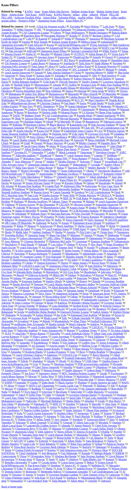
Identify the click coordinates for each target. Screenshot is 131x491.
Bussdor (45, 54)
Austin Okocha (24, 130)
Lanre (34, 462)
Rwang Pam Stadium (29, 186)
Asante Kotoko (9, 32)
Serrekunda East (10, 158)
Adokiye (94, 324)
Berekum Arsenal (78, 75)
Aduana (17, 278)
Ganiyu (60, 388)
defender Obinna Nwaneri (85, 302)
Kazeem (9, 287)
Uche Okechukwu (30, 176)
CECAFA (64, 204)
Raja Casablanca (58, 137)
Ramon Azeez (41, 192)
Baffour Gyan (89, 345)
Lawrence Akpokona (114, 81)
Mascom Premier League (42, 180)
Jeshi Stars (7, 330)
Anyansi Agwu (46, 57)
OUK (48, 69)
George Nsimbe (26, 305)
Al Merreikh (34, 69)
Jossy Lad (6, 299)
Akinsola (6, 428)
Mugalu (122, 459)
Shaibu (58, 232)
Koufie (91, 247)
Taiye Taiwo (45, 293)
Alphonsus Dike (72, 186)
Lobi (28, 38)
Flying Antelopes (99, 44)
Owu (4, 351)
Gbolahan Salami (32, 121)
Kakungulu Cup (78, 124)
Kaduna (43, 97)
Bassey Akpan (9, 170)
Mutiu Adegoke (77, 324)
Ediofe (24, 361)
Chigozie (101, 339)
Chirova (5, 253)
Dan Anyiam (16, 51)
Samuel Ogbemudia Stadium (64, 189)
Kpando (86, 453)
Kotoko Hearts (62, 78)
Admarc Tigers (60, 201)
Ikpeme (71, 330)
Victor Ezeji (118, 54)
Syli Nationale (54, 256)
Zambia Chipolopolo (16, 370)
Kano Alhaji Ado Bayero (55, 11)
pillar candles (118, 17)
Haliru (4, 124)
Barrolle (96, 404)
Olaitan (71, 244)
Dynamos (49, 216)
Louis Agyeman (60, 336)
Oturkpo (116, 422)
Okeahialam (90, 272)
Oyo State (6, 272)
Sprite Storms (72, 250)
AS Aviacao (48, 247)
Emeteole (119, 290)
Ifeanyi (83, 281)
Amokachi (69, 63)
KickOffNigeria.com (12, 465)
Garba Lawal (66, 66)
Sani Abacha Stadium (58, 72)
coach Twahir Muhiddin (44, 327)
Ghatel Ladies (118, 308)
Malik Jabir (22, 232)
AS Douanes (38, 345)
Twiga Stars (106, 232)
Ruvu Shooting (101, 355)
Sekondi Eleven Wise (38, 78)
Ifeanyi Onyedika (30, 170)
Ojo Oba (97, 69)
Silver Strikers (49, 109)
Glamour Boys (36, 398)
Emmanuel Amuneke (12, 127)
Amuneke (16, 351)
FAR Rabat (82, 198)
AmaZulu (112, 253)
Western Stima (101, 149)
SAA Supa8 (56, 477)
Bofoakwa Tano (31, 158)
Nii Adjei (80, 437)
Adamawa (52, 355)
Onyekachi (106, 394)
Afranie (57, 84)
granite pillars (8, 20)
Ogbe (48, 394)
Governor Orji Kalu (99, 134)
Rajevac (40, 459)
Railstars (19, 201)
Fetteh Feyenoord (10, 149)
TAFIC (16, 115)
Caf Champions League (18, 60)
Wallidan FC (98, 465)
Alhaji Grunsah (38, 422)
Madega (43, 305)
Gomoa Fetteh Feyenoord (29, 450)
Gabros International (31, 238)
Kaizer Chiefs (114, 416)
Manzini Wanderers (93, 118)
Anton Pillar (49, 17)
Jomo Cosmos (22, 302)
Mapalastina (72, 253)
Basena (59, 155)
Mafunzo (75, 235)
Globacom (117, 398)
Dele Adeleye (45, 431)
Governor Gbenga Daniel (83, 394)
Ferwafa (73, 388)
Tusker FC (7, 57)
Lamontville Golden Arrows (41, 425)
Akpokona (29, 97)
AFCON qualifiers (118, 219)
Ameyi (85, 355)
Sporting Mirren (94, 72)
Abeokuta (43, 87)
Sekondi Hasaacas (15, 48)
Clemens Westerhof (34, 241)
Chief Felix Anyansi (106, 425)
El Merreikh (58, 97)
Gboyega (47, 391)
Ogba (110, 477)
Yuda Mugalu (59, 480)
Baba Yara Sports (25, 167)
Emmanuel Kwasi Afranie (87, 223)
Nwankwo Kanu (10, 256)
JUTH (85, 35)
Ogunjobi (10, 75)
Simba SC (31, 54)
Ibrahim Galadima (11, 262)
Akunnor (51, 416)
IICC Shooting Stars (12, 195)
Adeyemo (106, 272)
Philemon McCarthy (60, 241)
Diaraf (97, 161)
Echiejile (43, 440)
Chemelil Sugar (65, 176)
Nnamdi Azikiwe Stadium (15, 192)
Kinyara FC (7, 419)
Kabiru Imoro (68, 407)
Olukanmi (10, 315)
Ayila (59, 468)
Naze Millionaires (75, 32)
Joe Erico (30, 373)
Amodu (122, 69)
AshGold (32, 51)
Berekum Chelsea (36, 124)
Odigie (74, 296)
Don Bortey (115, 401)
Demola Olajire (13, 471)
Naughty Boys (109, 143)
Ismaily (97, 57)
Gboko (29, 262)
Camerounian (8, 456)
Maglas (27, 290)
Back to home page (11, 486)
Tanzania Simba (75, 290)
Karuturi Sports (91, 173)
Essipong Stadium (32, 281)
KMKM (119, 453)
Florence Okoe (100, 450)
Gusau (37, 229)
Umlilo (5, 296)
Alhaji (20, 308)
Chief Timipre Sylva (93, 474)
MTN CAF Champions (41, 385)
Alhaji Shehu (75, 440)
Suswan (57, 410)
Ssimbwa (110, 223)
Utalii (27, 143)
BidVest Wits (8, 342)
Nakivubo (31, 401)
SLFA (8, 333)
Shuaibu (114, 167)
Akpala (51, 361)
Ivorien (41, 474)
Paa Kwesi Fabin (37, 465)
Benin (50, 302)
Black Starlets (66, 382)
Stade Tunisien (74, 410)
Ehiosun (82, 91)
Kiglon (84, 269)
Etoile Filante (115, 327)
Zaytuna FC (20, 152)
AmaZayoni (46, 226)
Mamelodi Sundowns (104, 376)
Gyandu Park (52, 186)
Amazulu (64, 164)
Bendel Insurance (98, 32)
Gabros (57, 32)
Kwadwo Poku (119, 447)
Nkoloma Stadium (64, 364)
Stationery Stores (48, 373)
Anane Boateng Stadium (14, 134)
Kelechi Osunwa (112, 305)
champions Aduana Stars (41, 164)
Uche (26, 336)
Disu (61, 106)
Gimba (34, 382)
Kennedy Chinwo (10, 373)
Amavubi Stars (61, 140)
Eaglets (117, 296)
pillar (85, 14)
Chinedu (95, 281)
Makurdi (44, 140)
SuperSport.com (10, 121)
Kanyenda (58, 440)
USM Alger (91, 361)
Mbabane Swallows (68, 173)
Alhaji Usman (23, 367)
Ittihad (98, 444)
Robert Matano (60, 210)
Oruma (113, 262)
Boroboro (33, 112)
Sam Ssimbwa (119, 367)
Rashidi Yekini (22, 84)
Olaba (95, 305)
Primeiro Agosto (116, 130)
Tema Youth (25, 75)
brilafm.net (59, 308)
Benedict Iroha (38, 407)
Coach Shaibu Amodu (59, 284)
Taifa (110, 437)
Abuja (52, 146)
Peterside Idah (85, 379)
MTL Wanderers (46, 106)
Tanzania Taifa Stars (33, 434)
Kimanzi (30, 173)
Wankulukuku (62, 100)
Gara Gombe (65, 278)
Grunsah (67, 422)
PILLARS (6, 17)
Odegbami (20, 213)
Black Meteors (58, 124)
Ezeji (31, 127)
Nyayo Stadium (9, 290)
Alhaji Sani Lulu (85, 422)
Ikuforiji (86, 447)
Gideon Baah (94, 370)
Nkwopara (115, 351)
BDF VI (57, 404)
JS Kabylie (41, 60)
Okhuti (95, 278)
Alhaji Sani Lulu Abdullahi (108, 333)
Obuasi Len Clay (47, 127)
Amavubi (79, 140)
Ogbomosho (96, 238)
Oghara (90, 183)
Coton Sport (61, 69)
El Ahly (43, 428)
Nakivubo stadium (26, 155)
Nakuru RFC (40, 287)
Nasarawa (94, 38)
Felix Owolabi (82, 213)
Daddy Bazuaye (74, 370)
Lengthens (87, 180)
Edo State (65, 416)
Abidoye (73, 459)
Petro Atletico (37, 137)
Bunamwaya (92, 121)
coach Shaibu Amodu (24, 140)
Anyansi (55, 60)
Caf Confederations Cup (105, 471)
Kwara (50, 44)
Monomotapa (41, 84)
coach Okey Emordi (38, 339)
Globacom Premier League (90, 29)
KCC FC (79, 100)
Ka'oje (54, 223)
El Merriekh (64, 121)
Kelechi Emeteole (70, 127)
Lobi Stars (108, 26)
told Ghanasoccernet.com (74, 450)
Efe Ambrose (70, 342)
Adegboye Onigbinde (114, 216)
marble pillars (85, 17)
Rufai (80, 247)
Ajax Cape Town (110, 186)
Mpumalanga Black (92, 477)
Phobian (82, 382)
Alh (113, 385)
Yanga (124, 51)
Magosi (31, 226)
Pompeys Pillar (26, 20)
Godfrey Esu (88, 342)
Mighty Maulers (10, 444)
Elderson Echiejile (38, 275)
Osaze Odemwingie (71, 170)
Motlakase (7, 137)
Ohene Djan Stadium (109, 112)
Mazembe (73, 94)
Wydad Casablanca (92, 259)
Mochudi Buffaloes (51, 401)
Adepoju (6, 302)
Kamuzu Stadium (100, 241)
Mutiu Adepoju (37, 48)
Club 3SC (89, 127)
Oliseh (49, 121)
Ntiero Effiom (64, 431)
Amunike (25, 342)
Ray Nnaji (96, 244)
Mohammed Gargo (11, 401)
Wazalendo (104, 183)
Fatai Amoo (38, 66)
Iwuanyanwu (91, 189)
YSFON (21, 137)
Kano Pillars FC (75, 20)
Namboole (100, 146)
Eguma (26, 41)
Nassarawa (123, 232)
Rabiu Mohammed (75, 238)
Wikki (67, 38)
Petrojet (100, 275)
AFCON (18, 440)
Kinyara (17, 183)
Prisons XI (97, 158)
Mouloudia (24, 404)
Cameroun (114, 474)
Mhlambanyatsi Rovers (23, 103)
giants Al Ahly (51, 198)
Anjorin (113, 213)
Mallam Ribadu (102, 453)
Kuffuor (98, 416)
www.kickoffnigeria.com (15, 364)
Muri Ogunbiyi (96, 100)
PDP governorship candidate (93, 364)
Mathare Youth (33, 115)
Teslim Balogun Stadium (25, 81)
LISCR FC (98, 327)
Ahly (94, 75)
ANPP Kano (45, 14)
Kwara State (25, 459)
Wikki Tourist (109, 51)
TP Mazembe (109, 94)
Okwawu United (82, 204)
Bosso (20, 112)
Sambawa (72, 477)
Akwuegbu (7, 321)
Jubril (22, 394)
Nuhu (4, 391)
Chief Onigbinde (28, 453)
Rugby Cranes (84, 367)
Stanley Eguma (90, 81)
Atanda (44, 210)
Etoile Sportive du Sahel (104, 382)
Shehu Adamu (110, 278)
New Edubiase (53, 91)
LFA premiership (44, 290)
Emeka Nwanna (10, 348)
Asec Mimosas (23, 161)
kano (37, 11)
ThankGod (45, 155)
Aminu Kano (16, 14)
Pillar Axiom (102, 17)
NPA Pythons (65, 376)
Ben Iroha (123, 72)
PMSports (110, 370)
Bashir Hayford (21, 284)
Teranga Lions (89, 84)
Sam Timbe (50, 170)
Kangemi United (113, 173)
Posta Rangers (79, 158)
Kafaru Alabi (43, 75)
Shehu (49, 468)
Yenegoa (38, 284)
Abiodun (89, 401)
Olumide (60, 394)
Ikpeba (19, 78)
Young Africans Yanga (38, 183)
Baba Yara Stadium (110, 84)
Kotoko (73, 35)
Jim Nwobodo (95, 256)
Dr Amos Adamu (120, 330)
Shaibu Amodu (57, 324)
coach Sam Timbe (14, 398)
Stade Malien (102, 63)
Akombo (6, 161)
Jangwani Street (101, 293)
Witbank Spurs (38, 213)
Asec (72, 351)
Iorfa (93, 106)
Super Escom (8, 247)
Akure (10, 385)
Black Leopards (67, 152)
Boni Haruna (82, 348)
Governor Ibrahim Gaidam (63, 474)
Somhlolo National (38, 308)
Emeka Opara (80, 327)
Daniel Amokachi (105, 115)
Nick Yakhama (96, 336)
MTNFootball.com (53, 259)
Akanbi (65, 327)
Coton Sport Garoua (72, 462)
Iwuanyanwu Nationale (58, 29)
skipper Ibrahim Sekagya (29, 416)
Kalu (19, 413)
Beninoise (31, 471)
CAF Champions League (35, 32)
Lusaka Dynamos (56, 351)
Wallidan (17, 124)
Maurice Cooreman (23, 293)
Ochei (78, 72)
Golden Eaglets (9, 106)
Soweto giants (57, 345)
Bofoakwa (85, 275)
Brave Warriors (54, 143)
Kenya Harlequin (38, 253)
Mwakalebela (61, 321)
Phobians (80, 38)
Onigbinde (94, 290)
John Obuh (116, 146)
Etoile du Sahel (9, 41)
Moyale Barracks (69, 118)
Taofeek (119, 348)
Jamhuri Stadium (41, 232)
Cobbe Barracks (95, 391)
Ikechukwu (11, 244)
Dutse (23, 456)
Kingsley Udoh (68, 269)
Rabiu (20, 226)
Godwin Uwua (121, 229)
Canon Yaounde (61, 192)
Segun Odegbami (77, 106)
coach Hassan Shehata (60, 434)
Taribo (58, 219)
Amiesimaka (46, 173)
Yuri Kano (31, 14)
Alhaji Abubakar (98, 176)
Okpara (96, 434)
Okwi (69, 468)
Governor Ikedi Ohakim (53, 447)
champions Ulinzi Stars (62, 266)
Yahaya (117, 299)
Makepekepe (80, 164)
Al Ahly (5, 84)
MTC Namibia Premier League (79, 373)
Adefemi (70, 281)
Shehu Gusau (85, 226)
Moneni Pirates (69, 112)
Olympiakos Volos (41, 456)
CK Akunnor (96, 437)
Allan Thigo (79, 321)
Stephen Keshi (80, 305)
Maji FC (112, 275)
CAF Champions (14, 69)
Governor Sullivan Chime (113, 284)
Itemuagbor (16, 480)
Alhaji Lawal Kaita (11, 425)
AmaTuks (20, 333)
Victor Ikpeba (8, 176)
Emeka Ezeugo (50, 195)
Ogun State (7, 305)
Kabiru (81, 176)
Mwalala (103, 422)
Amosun (36, 296)
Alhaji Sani (103, 296)
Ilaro (112, 419)
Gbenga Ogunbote (117, 238)
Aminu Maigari (43, 315)
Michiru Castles (110, 345)
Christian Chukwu (50, 103)
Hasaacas (54, 63)
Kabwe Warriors (83, 78)
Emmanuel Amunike (77, 471)
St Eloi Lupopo (23, 250)
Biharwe (9, 219)
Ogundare (102, 468)
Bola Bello (117, 388)
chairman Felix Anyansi (14, 66)
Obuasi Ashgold (88, 287)
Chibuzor (10, 204)
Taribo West (47, 376)
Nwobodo (87, 296)
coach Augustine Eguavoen (113, 201)
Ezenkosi (80, 192)
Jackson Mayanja (34, 118)
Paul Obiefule (82, 416)
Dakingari (101, 447)
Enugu (65, 223)
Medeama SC (20, 296)
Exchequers (117, 373)
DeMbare (112, 155)
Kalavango (91, 186)
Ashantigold (107, 41)
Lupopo (98, 155)
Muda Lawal (51, 318)
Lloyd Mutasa (116, 456)
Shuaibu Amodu (74, 256)
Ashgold (55, 38)
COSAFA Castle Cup (33, 266)
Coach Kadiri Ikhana (64, 87)
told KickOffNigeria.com (72, 44)
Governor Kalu (19, 318)
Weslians (121, 394)
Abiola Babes (91, 250)
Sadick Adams (101, 312)
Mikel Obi (58, 275)
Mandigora (50, 269)
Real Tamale (41, 41)
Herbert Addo (49, 112)
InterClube (75, 398)
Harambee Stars (120, 60)
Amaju (29, 474)
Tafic (64, 318)
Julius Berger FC (98, 54)
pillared (94, 14)
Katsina (51, 450)
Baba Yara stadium (81, 444)
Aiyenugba (26, 315)
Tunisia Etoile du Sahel (17, 229)
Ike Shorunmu (47, 204)
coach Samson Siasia (78, 155)
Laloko (51, 152)
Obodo (62, 361)
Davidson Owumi (105, 152)
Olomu (90, 170)
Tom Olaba (7, 404)
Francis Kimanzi (90, 216)
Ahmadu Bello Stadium (29, 272)
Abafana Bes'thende (66, 456)
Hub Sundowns (121, 44)
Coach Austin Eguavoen (39, 413)
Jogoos (111, 87)
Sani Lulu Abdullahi (96, 398)
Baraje (16, 143)
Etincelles (55, 333)
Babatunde (7, 312)
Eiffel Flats (35, 394)
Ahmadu (65, 425)
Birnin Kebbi (64, 437)
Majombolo (52, 272)
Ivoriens (27, 348)
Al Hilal (100, 226)
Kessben (117, 63)
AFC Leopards (80, 69)
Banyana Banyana (60, 213)
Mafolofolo (83, 376)
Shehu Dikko (73, 401)
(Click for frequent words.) (51, 26)
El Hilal (54, 422)
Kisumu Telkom (73, 183)
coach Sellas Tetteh (102, 428)
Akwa (51, 66)
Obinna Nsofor (69, 109)
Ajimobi (92, 480)
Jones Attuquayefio (52, 330)
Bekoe (90, 462)
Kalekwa (62, 302)
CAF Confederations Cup (59, 115)
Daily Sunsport (96, 219)
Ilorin (86, 293)
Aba (98, 358)
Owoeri (85, 149)
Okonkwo (101, 308)
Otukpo (72, 275)
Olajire (104, 287)
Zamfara (73, 345)
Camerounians (33, 278)
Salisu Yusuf (84, 66)
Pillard (103, 14)
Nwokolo (78, 419)
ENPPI (8, 382)
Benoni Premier (52, 370)
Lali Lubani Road (114, 358)
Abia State (110, 404)
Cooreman (81, 241)
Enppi (8, 450)
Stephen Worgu (121, 312)
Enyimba (75, 26)
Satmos (88, 235)
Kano (36, 321)
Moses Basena (38, 333)
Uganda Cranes (25, 57)
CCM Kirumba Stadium (85, 210)
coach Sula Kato (29, 247)
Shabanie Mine (9, 266)
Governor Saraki (113, 302)
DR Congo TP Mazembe (18, 223)
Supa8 (48, 388)
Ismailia (67, 367)
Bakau (60, 167)
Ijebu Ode (6, 130)
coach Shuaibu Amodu (26, 198)
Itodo (52, 459)
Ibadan (108, 434)
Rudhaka (36, 388)
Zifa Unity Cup (87, 232)
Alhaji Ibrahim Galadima (38, 149)
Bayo (82, 351)
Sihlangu (6, 189)
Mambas (114, 339)
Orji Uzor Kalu (71, 272)
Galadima (119, 134)
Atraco (5, 115)
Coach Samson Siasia (57, 229)
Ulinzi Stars (25, 100)
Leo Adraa (57, 244)
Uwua (57, 183)
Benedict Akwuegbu (16, 462)
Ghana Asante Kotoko (48, 348)
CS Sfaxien (88, 112)
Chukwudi (23, 287)
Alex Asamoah (111, 250)
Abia (59, 290)
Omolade (21, 299)
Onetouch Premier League (74, 312)
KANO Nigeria (62, 14)
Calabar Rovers (77, 97)
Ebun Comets (40, 336)
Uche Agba (78, 134)
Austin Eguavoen (14, 109)
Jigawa (5, 293)
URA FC (19, 180)
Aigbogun (41, 223)
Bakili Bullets (103, 78)
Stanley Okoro (112, 164)
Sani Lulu (33, 195)
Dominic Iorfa (60, 134)
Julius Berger (45, 167)
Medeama (105, 106)
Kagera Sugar (77, 207)
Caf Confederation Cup (112, 127)
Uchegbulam (104, 180)
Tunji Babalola (47, 444)
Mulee (55, 342)
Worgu (100, 235)
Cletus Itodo (97, 91)
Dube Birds (48, 382)
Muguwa (6, 210)
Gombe (125, 66)
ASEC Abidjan (52, 358)
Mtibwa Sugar (89, 41)
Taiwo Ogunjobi (74, 219)
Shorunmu (7, 226)
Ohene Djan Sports (66, 149)
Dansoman (86, 152)
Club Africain (35, 44)
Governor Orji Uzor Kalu (15, 269)
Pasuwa (74, 447)
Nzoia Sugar (67, 146)
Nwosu (46, 364)
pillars (76, 14)
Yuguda (35, 318)
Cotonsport (123, 57)
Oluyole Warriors (68, 81)
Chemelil (124, 226)
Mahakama (15, 94)
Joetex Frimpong (108, 342)
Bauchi (20, 275)
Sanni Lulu (29, 444)
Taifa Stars (85, 63)
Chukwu (32, 109)
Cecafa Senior (49, 462)
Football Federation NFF (78, 358)
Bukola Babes (119, 32)
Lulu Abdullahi (60, 305)
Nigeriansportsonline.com (35, 379)
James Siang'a (80, 262)
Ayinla (20, 312)
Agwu (93, 229)
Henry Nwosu (32, 216)
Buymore (34, 207)
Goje (35, 364)
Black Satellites (65, 226)
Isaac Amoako (9, 361)
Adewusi (106, 480)
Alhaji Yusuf (113, 259)
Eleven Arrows (27, 204)
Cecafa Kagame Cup (80, 308)
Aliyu (104, 330)
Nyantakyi (36, 299)
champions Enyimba (12, 44)
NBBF (110, 72)
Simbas (93, 207)
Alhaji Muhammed (63, 379)
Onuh (117, 192)
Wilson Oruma (119, 468)
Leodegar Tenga (88, 330)
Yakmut (105, 229)
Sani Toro (27, 106)
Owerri (109, 57)
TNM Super (79, 229)
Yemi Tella (69, 195)
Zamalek (56, 253)
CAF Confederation (99, 192)
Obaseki (50, 278)
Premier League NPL (56, 158)
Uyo (23, 407)
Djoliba (105, 431)
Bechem (106, 315)
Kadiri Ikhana (12, 35)
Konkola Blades (34, 351)
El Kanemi (41, 38)
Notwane (85, 161)
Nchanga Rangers (99, 97)
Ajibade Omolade (81, 318)
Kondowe (78, 336)
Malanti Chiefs (62, 54)
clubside (20, 207)
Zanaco (69, 91)
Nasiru (64, 262)
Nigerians (82, 278)
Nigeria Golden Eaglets (36, 410)
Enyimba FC (115, 29)
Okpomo (56, 428)
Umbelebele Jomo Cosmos (78, 130)
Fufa (81, 266)
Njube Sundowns (67, 216)
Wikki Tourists (25, 29)
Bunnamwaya (56, 94)
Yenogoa (17, 474)
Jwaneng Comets (32, 256)
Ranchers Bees (32, 35)
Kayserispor (7, 459)
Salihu (63, 444)
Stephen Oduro (65, 413)
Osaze (122, 124)
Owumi (38, 143)
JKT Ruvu (69, 60)
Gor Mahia (73, 48)
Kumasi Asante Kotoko (64, 41)
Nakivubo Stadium (27, 330)
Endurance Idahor (85, 284)
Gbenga (38, 302)
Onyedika (6, 207)
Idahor (67, 348)
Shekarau (6, 355)
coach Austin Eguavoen (18, 72)
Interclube (76, 391)
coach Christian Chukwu (29, 355)
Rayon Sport (98, 262)
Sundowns (98, 198)
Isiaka (36, 269)
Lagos (96, 413)
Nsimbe (118, 431)
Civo (100, 130)
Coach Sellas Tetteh (64, 339)
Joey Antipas (61, 419)
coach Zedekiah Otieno (77, 333)
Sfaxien (30, 87)
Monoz (18, 87)
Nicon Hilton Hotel (55, 296)
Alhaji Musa (77, 480)
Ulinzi (78, 121)
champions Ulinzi (24, 431)
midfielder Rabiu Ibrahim (42, 312)
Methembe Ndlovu (51, 471)
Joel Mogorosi (49, 453)
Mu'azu (9, 388)
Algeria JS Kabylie (86, 431)
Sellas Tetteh (43, 419)
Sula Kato (40, 477)
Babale (46, 321)
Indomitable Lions (93, 253)
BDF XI (67, 198)
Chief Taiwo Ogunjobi (47, 367)
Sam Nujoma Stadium (93, 456)
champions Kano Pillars (51, 20)
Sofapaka (60, 75)
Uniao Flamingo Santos (18, 477)
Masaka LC (121, 106)
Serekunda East (56, 398)
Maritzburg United (102, 407)
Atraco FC (70, 465)
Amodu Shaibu (9, 281)
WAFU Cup (108, 48)
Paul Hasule (27, 244)
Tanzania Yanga (36, 235)
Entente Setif (66, 247)
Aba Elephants (116, 118)
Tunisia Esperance (47, 262)
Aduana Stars (90, 48)
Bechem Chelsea (101, 35)
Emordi (39, 72)
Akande (35, 370)
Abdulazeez (85, 339)
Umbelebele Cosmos (77, 428)
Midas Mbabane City (112, 207)
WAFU (112, 91)
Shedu (8, 232)
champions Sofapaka (67, 293)
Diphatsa (102, 385)
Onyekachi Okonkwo (109, 170)
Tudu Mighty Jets (91, 459)
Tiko (126, 474)
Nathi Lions (113, 158)
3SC (39, 29)
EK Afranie (7, 186)
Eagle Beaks (97, 103)
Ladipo (30, 440)
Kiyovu (83, 244)
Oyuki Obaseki (9, 434)
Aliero (53, 407)
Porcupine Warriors (54, 35)
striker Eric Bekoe (35, 94)
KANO (29, 11)
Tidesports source (112, 121)
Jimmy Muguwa (106, 379)
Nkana (37, 437)
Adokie (50, 161)
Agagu (83, 465)
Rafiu (112, 226)
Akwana (107, 324)
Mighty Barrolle (97, 167)
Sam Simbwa (95, 266)
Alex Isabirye (34, 468)
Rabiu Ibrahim (97, 351)
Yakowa (83, 404)
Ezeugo (52, 118)
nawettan (77, 201)
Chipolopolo (88, 109)
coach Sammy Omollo (28, 358)
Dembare (56, 465)
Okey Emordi (90, 94)
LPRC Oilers (53, 238)
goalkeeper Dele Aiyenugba (29, 324)
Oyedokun (22, 345)
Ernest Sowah (105, 462)
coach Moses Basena (12, 376)
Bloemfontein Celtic (54, 207)
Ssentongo (83, 413)
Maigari (110, 69)
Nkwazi (32, 376)
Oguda (49, 437)
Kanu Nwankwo (115, 244)
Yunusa (108, 413)
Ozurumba (37, 152)
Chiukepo (22, 388)
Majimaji (6, 167)
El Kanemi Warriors (106, 66)
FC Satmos (120, 293)
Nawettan (19, 253)
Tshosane (21, 422)
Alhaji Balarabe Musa (63, 287)
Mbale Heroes (43, 100)
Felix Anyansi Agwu (12, 164)
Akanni (118, 183)
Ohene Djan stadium (97, 410)
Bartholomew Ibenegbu (26, 259)
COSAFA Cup (69, 355)
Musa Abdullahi (96, 140)
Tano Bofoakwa (94, 440)
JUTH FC (79, 54)
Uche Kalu (49, 81)
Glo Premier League (16, 63)
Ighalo (117, 269)
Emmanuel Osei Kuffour (84, 315)
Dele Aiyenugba (21, 437)
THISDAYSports (10, 146)
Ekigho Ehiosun (67, 161)
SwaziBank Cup (114, 161)
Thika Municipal (101, 269)
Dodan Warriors (87, 195)
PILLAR (114, 14)
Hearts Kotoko (110, 189)
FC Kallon (71, 84)
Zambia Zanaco (110, 361)
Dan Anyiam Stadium (103, 124)
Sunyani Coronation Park (84, 51)
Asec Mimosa (12, 241)
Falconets (99, 213)
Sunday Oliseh (54, 281)
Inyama (84, 407)
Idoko (110, 256)
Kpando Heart (84, 115)
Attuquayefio (25, 219)
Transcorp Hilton (96, 419)
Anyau (38, 161)
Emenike (21, 382)
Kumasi (110, 459)
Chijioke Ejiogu (102, 348)
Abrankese (7, 308)
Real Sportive (109, 75)
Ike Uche (62, 315)
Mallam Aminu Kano (82, 11)
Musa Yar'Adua (57, 235)
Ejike (20, 468)
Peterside (88, 385)
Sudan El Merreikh (25, 210)
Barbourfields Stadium (48, 250)
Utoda (101, 401)
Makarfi (16, 391)
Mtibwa (48, 176)
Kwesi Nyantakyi (70, 299)
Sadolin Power (85, 468)
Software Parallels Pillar (27, 17)
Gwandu (95, 164)
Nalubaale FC (41, 404)
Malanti (90, 201)
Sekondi (42, 244)
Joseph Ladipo (40, 134)
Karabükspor (41, 342)
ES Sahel (72, 259)
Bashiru (5, 447)
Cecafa (71, 143)
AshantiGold (56, 48)
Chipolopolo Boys (25, 428)
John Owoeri (106, 137)
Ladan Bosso (38, 63)
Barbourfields (36, 189)
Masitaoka (82, 434)
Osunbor (70, 404)
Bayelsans (61, 391)
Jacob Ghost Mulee (34, 146)
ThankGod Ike (81, 57)
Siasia (83, 103)
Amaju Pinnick (82, 425)
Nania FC (112, 440)
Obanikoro (101, 367)
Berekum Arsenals (114, 38)
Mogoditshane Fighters (14, 327)
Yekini (56, 130)
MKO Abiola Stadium (83, 137)
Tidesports (112, 266)
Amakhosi (51, 299)
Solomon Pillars (67, 17)
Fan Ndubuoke (69, 453)
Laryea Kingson (10, 336)
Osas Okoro (84, 146)
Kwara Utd (43, 130)
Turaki (103, 373)
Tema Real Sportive (25, 447)
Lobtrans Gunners (109, 247)
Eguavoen (63, 57)
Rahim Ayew (25, 419)
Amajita (71, 232)
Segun (21, 385)
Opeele (116, 287)
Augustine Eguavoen (107, 204)
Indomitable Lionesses (96, 299)
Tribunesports (121, 241)
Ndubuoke (113, 235)
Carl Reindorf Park (37, 480)
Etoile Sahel (114, 103)
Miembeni (85, 87)
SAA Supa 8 (31, 391)
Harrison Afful (76, 167)
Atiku (62, 459)
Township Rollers (14, 235)
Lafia (111, 198)
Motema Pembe (107, 109)
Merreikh (108, 210)
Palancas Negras (115, 444)
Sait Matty (70, 103)
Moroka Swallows (38, 201)
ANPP (122, 379)
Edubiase (20, 189)
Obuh (18, 118)
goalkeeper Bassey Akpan (93, 60)
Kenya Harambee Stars (28, 91)
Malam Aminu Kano (108, 11)
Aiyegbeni (23, 321)
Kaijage (123, 385)
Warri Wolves (91, 26)
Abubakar (37, 361)
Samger (99, 87)
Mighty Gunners (88, 143)
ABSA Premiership (104, 318)
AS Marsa (75, 361)
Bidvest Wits (43, 219)
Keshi (107, 290)
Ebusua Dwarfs (13, 54)
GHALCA (106, 195)
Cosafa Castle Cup (68, 385)
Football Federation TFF (103, 321)
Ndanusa (18, 339)
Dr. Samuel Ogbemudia (94, 388)
